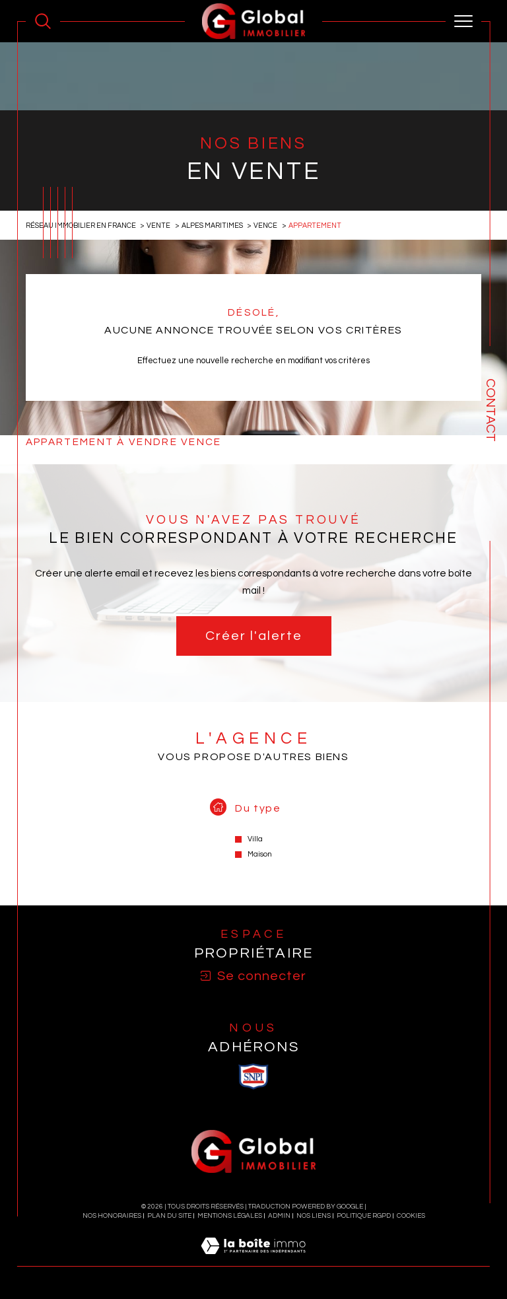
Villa (255, 839)
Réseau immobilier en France (81, 225)
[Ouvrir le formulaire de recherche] (42, 21)
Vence (265, 225)
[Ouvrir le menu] (463, 21)
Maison (260, 854)
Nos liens (313, 1215)
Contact (490, 410)
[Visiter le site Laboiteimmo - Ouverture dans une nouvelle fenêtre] (253, 1260)
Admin (279, 1215)
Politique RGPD (364, 1215)
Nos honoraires (112, 1215)
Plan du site (169, 1215)
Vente (158, 225)
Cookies (411, 1215)
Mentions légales (229, 1215)
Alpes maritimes (212, 225)
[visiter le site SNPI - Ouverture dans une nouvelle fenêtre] (253, 1076)
